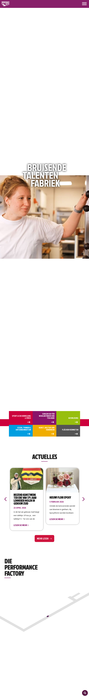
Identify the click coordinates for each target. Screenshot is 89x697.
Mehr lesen (42, 538)
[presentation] (5, 499)
